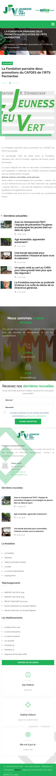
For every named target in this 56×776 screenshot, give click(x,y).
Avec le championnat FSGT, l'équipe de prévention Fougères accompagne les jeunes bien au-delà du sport (33, 226)
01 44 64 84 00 (28, 357)
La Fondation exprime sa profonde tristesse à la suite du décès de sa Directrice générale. (34, 285)
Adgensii (18, 770)
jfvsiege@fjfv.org (28, 377)
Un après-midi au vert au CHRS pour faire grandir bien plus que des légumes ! (33, 270)
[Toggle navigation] (52, 24)
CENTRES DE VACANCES (28, 662)
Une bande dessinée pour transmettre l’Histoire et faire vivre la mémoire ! (34, 255)
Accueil (7, 41)
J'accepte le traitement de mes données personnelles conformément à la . (29, 414)
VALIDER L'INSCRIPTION (28, 421)
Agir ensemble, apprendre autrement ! (30, 240)
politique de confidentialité (36, 416)
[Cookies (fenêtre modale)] (11, 774)
